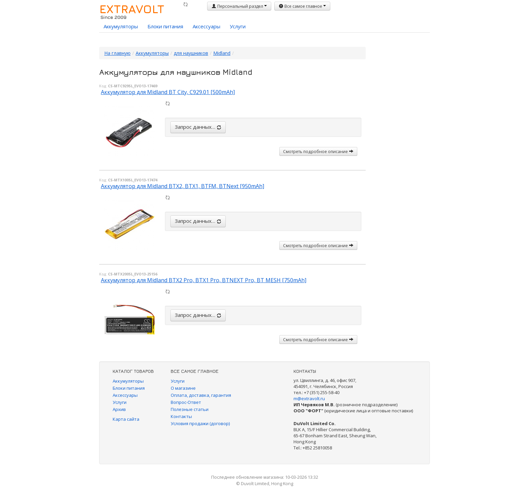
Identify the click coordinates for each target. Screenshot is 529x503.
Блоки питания (165, 26)
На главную (117, 53)
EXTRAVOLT (131, 9)
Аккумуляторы (121, 26)
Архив (119, 409)
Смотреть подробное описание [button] (318, 151)
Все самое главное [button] (302, 6)
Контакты (181, 416)
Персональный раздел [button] (239, 6)
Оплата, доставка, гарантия (201, 395)
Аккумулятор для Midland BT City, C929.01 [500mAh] (168, 92)
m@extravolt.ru (309, 398)
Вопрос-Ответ (186, 402)
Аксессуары (206, 26)
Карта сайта (126, 419)
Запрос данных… (198, 126)
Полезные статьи (189, 409)
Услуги (238, 26)
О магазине (183, 388)
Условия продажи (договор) (200, 423)
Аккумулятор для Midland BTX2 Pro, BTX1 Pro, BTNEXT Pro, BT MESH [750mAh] (203, 280)
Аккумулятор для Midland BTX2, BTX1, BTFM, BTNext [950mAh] (182, 186)
